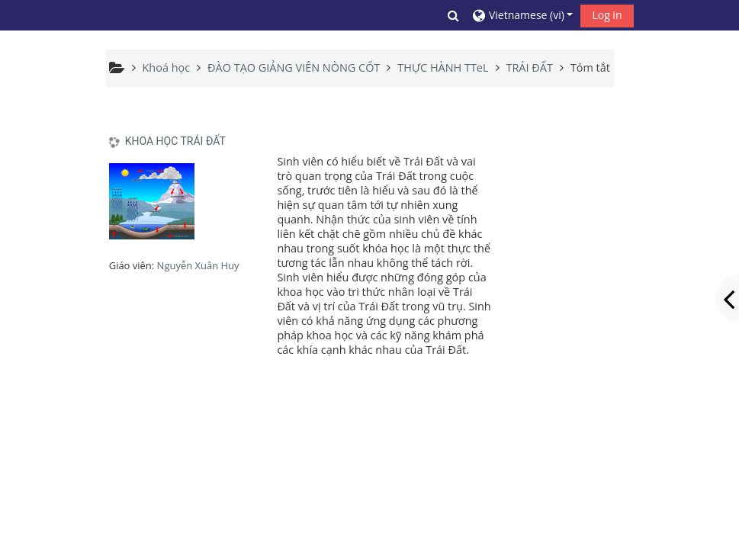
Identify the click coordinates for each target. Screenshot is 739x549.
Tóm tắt (590, 67)
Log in (607, 15)
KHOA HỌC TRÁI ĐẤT (175, 141)
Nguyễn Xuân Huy (198, 265)
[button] (453, 15)
